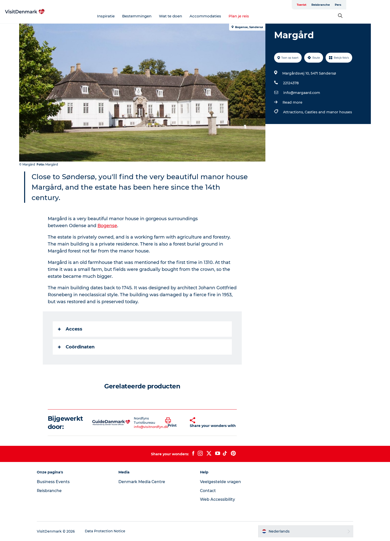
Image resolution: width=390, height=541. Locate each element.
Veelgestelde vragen (221, 481)
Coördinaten (76, 347)
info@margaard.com (301, 92)
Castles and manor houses (328, 112)
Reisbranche (350, 4)
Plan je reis (261, 16)
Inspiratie (128, 16)
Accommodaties (227, 16)
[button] (174, 422)
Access (70, 329)
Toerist (331, 4)
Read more (292, 102)
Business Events (57, 481)
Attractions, (293, 112)
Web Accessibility (217, 499)
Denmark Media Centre (144, 481)
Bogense (108, 225)
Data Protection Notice (109, 531)
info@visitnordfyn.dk (151, 427)
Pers (367, 4)
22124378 (290, 83)
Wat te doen (192, 16)
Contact (208, 490)
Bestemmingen (159, 16)
